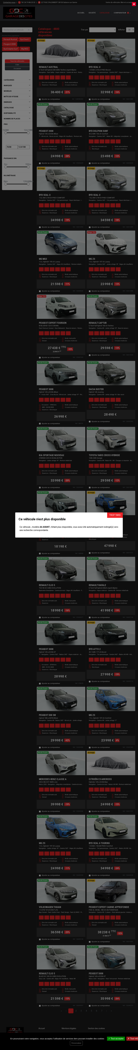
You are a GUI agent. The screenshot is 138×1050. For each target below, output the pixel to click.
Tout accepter (116, 1038)
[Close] (134, 4)
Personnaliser (76, 1043)
